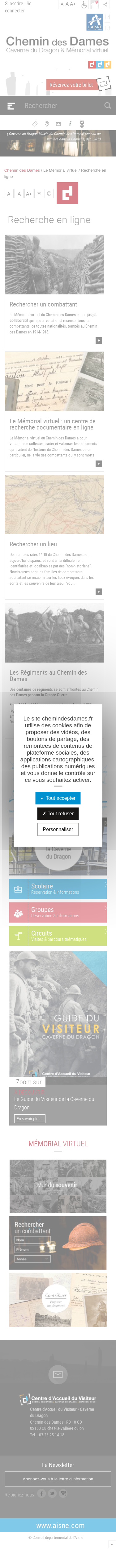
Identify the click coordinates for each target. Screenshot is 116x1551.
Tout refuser (58, 813)
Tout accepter (58, 798)
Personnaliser (58, 829)
